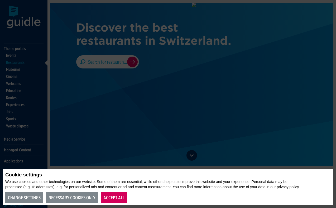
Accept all (113, 197)
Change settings (24, 197)
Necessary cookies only (72, 197)
